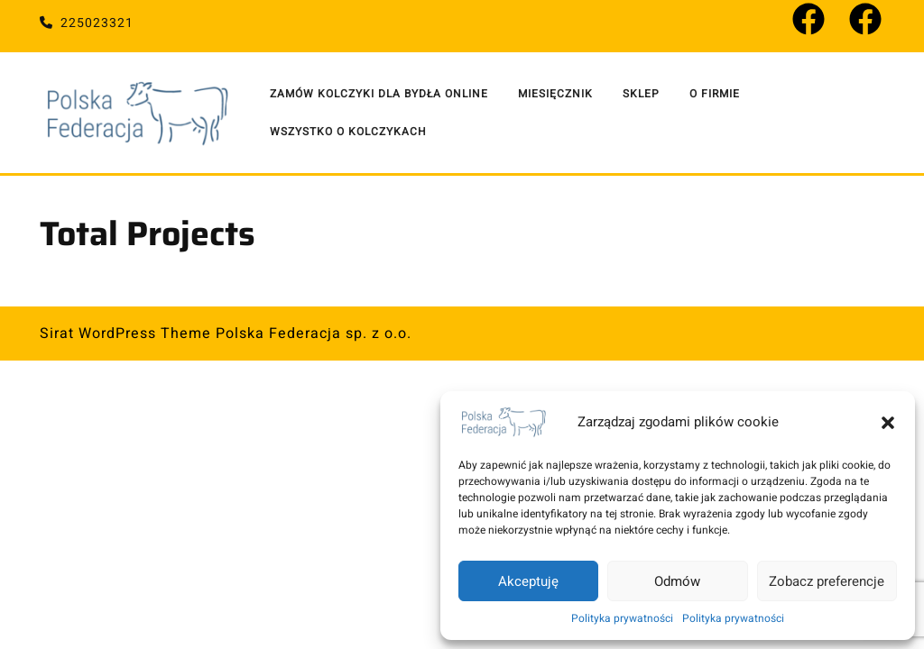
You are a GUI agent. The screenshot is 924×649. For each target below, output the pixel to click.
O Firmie (714, 94)
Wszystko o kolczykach (348, 131)
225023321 (87, 23)
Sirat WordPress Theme (125, 333)
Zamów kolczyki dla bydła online (379, 94)
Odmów (677, 581)
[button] (888, 422)
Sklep (641, 94)
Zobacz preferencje (826, 581)
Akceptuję (528, 581)
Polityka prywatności (622, 618)
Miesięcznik (555, 94)
